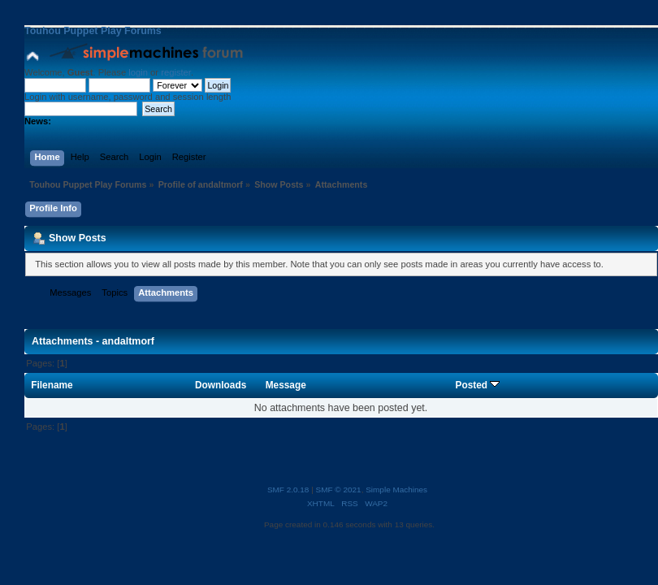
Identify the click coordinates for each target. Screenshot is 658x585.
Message (286, 385)
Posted (478, 385)
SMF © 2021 (338, 489)
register (176, 72)
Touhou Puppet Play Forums (93, 31)
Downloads (220, 385)
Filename (51, 385)
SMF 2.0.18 (288, 489)
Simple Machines (396, 489)
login (138, 72)
